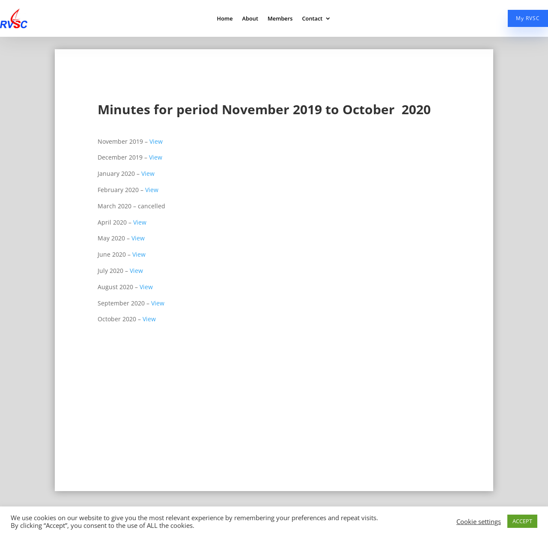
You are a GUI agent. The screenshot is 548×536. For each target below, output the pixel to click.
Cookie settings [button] (478, 521)
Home (225, 18)
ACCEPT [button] (522, 521)
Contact (312, 18)
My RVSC (528, 18)
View (156, 141)
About (250, 18)
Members (280, 18)
